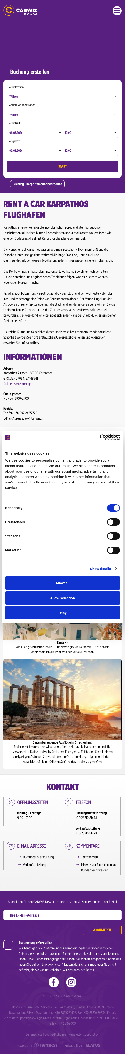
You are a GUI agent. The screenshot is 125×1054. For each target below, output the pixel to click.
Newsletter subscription (83, 1034)
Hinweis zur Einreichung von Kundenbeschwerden (99, 867)
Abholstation (16, 87)
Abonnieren (102, 930)
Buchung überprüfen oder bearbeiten (37, 184)
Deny (62, 613)
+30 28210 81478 (86, 818)
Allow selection (62, 598)
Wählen (13, 96)
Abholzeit (14, 123)
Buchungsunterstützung (38, 857)
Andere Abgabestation (22, 105)
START (62, 166)
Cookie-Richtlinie (55, 1034)
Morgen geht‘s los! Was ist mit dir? (20, 10)
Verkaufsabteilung (34, 865)
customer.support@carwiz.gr (23, 1018)
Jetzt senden (89, 857)
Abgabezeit (15, 141)
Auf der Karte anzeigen (18, 384)
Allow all (62, 583)
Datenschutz (34, 1034)
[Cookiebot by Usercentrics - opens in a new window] (100, 437)
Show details (100, 569)
